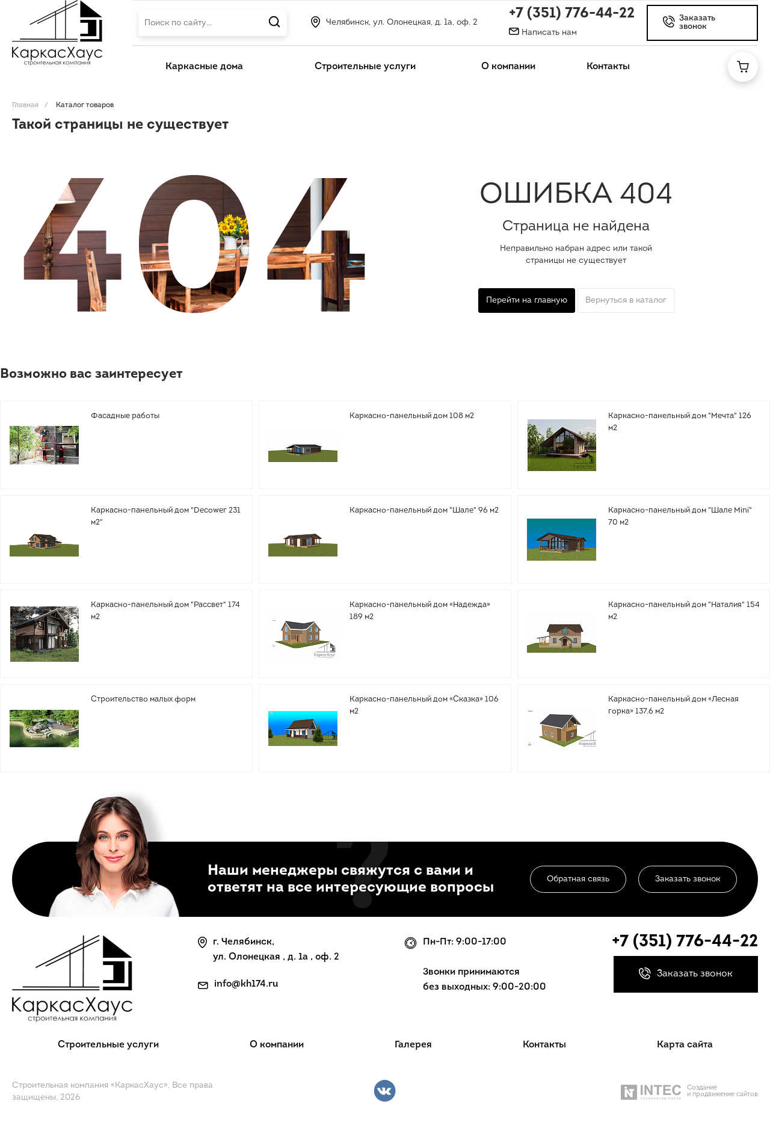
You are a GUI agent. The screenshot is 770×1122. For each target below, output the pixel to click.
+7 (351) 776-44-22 (572, 14)
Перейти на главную (526, 300)
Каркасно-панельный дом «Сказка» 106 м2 (424, 705)
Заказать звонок (687, 879)
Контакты (544, 1045)
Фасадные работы (125, 416)
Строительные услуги (108, 1045)
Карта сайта (685, 1045)
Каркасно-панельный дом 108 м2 (412, 416)
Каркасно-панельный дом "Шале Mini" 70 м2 (680, 516)
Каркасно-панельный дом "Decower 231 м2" (166, 516)
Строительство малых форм (143, 699)
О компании (277, 1045)
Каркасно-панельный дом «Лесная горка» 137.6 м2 (673, 705)
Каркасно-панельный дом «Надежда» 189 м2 (420, 611)
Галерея (413, 1045)
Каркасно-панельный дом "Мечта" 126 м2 (679, 422)
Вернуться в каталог (626, 300)
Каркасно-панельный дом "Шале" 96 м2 (424, 510)
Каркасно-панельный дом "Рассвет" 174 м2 (165, 611)
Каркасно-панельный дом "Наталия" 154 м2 (684, 611)
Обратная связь (578, 879)
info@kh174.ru (246, 984)
